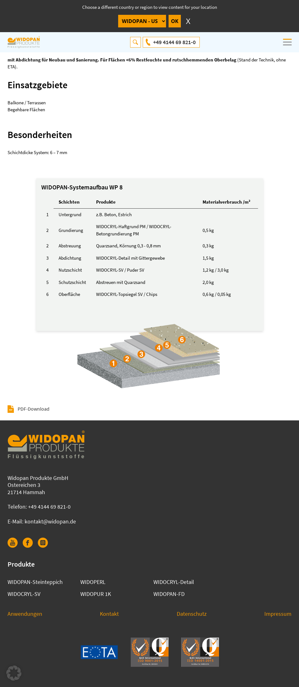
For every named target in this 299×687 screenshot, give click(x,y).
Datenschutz (192, 613)
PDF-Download (33, 409)
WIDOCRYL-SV (24, 594)
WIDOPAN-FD (169, 594)
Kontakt (109, 613)
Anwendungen (25, 613)
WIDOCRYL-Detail (173, 582)
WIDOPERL (93, 582)
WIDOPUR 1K (95, 594)
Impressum (277, 613)
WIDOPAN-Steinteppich (35, 582)
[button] (14, 673)
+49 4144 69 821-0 (174, 42)
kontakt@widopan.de (50, 521)
